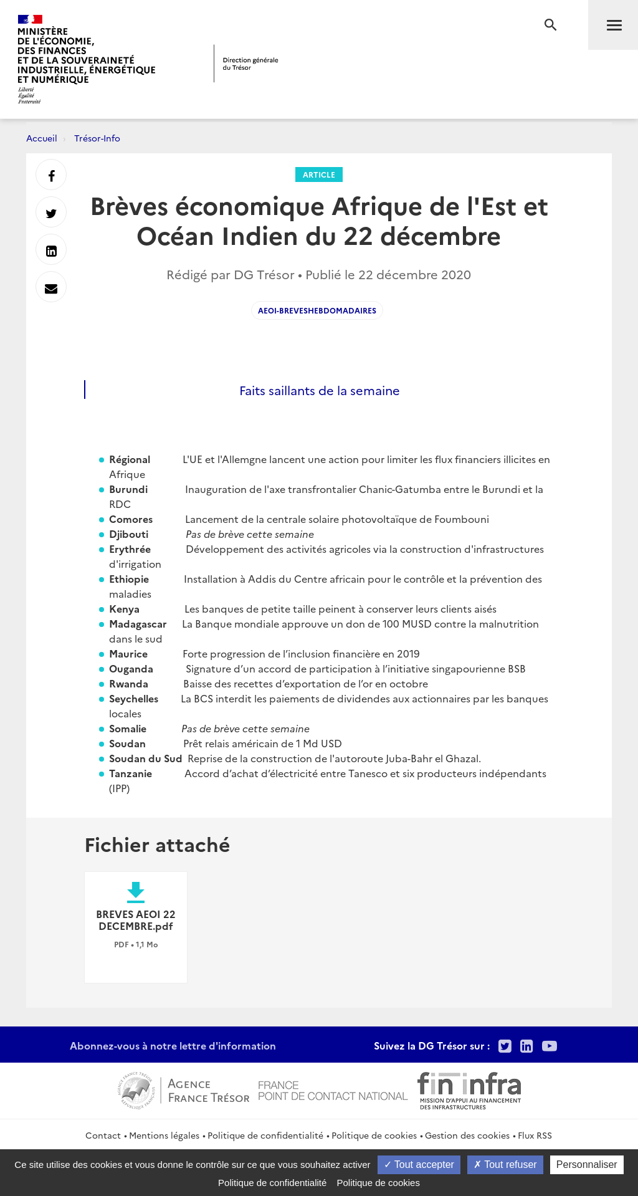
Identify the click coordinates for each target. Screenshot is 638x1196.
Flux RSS (535, 1135)
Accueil (41, 138)
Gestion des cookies (467, 1135)
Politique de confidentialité (265, 1135)
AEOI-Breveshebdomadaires (317, 310)
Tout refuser (505, 1164)
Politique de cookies (374, 1135)
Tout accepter (419, 1164)
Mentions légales (164, 1135)
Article (319, 174)
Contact (103, 1135)
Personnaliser (586, 1164)
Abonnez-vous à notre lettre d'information (173, 1045)
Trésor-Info (97, 138)
